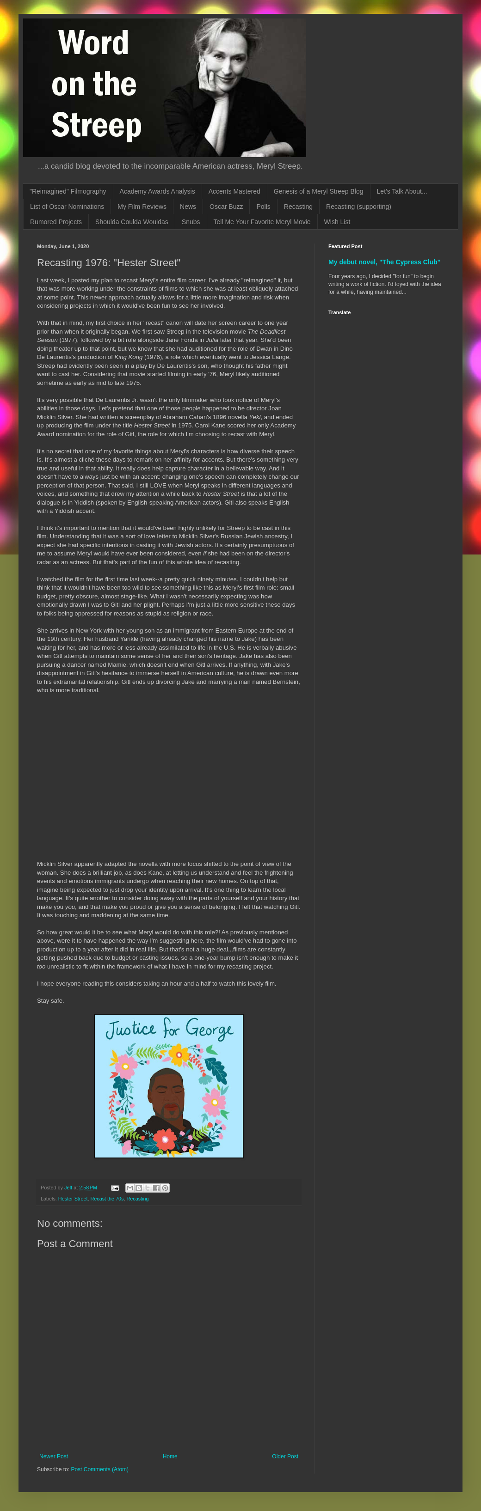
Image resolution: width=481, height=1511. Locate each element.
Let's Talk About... (402, 191)
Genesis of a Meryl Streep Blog (319, 191)
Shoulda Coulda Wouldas (131, 221)
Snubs (191, 221)
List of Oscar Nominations (67, 206)
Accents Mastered (234, 191)
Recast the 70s (106, 1198)
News (188, 206)
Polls (263, 206)
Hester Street (73, 1198)
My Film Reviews (141, 206)
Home (170, 1456)
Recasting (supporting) (358, 206)
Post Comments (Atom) (100, 1469)
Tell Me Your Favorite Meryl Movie (262, 221)
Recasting (298, 206)
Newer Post (53, 1456)
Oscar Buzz (226, 206)
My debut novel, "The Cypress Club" (384, 262)
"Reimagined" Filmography (68, 191)
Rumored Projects (56, 221)
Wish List (337, 221)
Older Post (285, 1456)
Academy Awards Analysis (157, 191)
